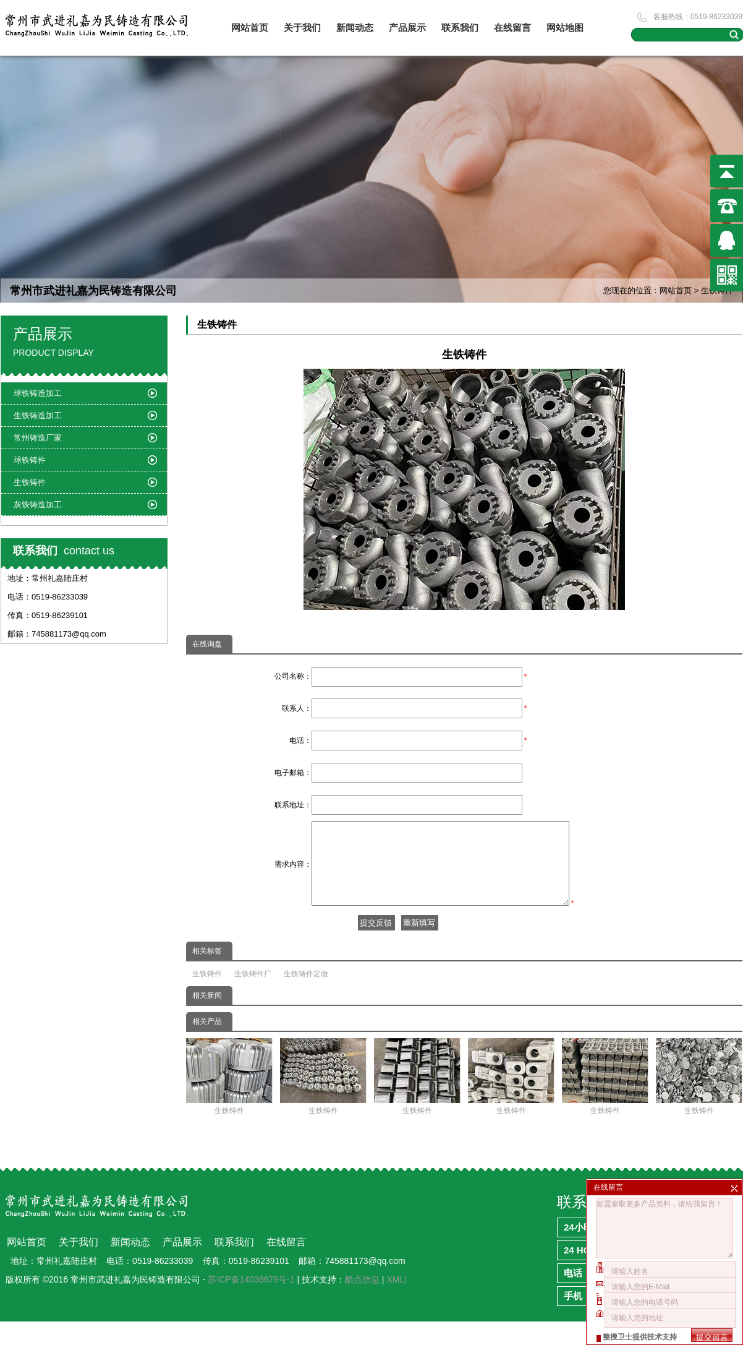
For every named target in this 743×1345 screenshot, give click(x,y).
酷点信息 (362, 1303)
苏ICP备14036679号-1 (251, 1303)
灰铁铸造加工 (38, 504)
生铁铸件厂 (252, 997)
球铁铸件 (30, 460)
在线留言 (512, 27)
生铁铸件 (207, 997)
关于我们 (302, 27)
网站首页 (249, 27)
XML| (396, 1303)
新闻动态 (354, 27)
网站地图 (565, 27)
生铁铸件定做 (306, 997)
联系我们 (459, 27)
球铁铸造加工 (38, 393)
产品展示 (407, 27)
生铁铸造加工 (38, 415)
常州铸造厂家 (38, 437)
